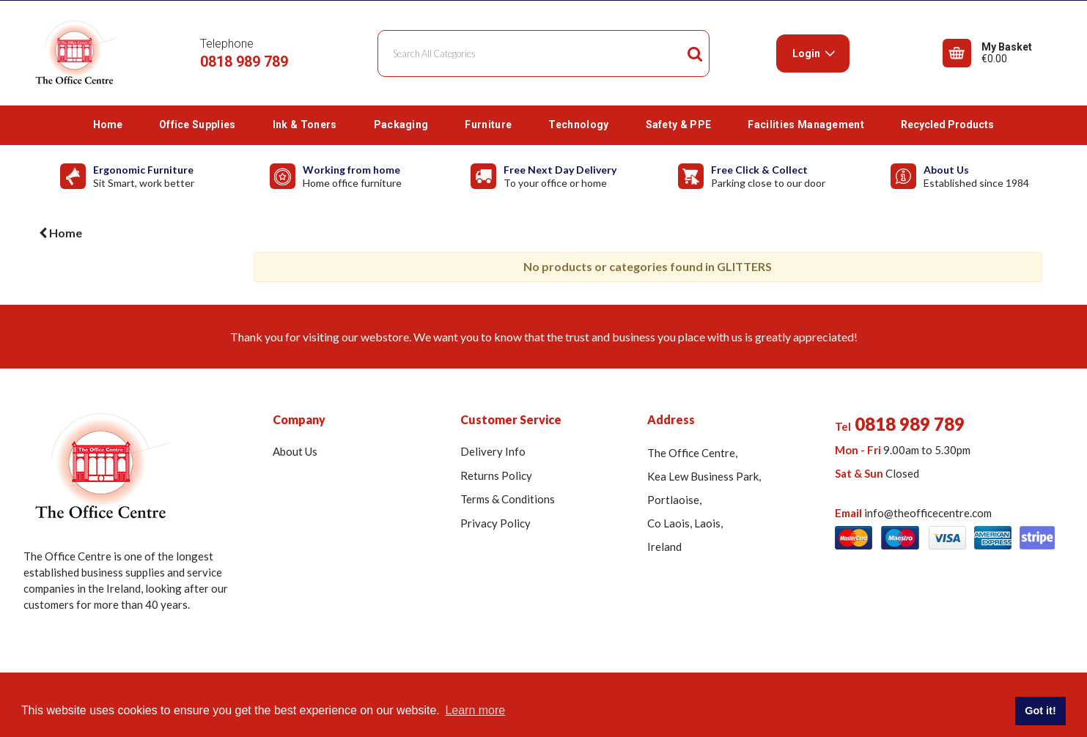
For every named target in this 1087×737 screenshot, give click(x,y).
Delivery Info (493, 451)
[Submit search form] (695, 54)
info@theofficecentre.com (928, 512)
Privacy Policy (495, 523)
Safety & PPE (679, 124)
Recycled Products (947, 124)
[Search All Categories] (543, 53)
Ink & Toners (305, 124)
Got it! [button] (1040, 710)
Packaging (401, 124)
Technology (578, 124)
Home (107, 124)
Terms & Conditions (507, 498)
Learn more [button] (475, 710)
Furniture (488, 124)
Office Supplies (197, 124)
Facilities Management (806, 124)
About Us (295, 451)
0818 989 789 (244, 61)
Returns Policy (496, 475)
